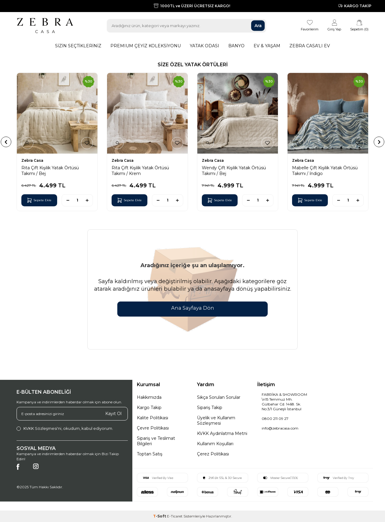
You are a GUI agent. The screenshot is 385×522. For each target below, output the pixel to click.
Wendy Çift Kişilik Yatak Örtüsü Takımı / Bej (234, 170)
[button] (6, 141)
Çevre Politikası (153, 428)
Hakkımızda (149, 397)
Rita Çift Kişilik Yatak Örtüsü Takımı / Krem (140, 170)
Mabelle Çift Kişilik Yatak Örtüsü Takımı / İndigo (325, 170)
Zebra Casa (32, 160)
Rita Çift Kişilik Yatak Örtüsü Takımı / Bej (50, 170)
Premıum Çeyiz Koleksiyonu (145, 45)
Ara (258, 25)
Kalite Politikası (152, 417)
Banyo (236, 45)
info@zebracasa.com (280, 428)
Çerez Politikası (213, 454)
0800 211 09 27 (275, 418)
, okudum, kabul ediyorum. (65, 428)
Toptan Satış (149, 454)
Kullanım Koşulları (215, 443)
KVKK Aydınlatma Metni (222, 433)
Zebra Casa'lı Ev (309, 45)
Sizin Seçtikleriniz (78, 45)
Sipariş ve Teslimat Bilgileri (156, 441)
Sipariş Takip (209, 407)
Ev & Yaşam (267, 45)
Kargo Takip (149, 407)
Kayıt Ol (113, 413)
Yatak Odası (204, 45)
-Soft (160, 516)
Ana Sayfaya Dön (192, 308)
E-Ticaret (175, 516)
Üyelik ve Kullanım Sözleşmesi (216, 420)
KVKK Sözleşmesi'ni (42, 428)
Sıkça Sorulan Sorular (218, 397)
